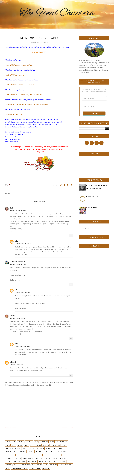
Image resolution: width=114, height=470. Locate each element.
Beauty (25, 448)
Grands (60, 448)
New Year (18, 448)
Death (48, 448)
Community (63, 442)
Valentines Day (54, 451)
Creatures (17, 458)
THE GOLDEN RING (92, 197)
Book (13, 445)
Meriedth (9, 465)
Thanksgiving (55, 445)
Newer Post (11, 428)
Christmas (29, 442)
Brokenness (47, 455)
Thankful (30, 451)
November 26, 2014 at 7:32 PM (22, 346)
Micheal (13, 362)
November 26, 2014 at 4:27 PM (17, 318)
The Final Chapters (57, 13)
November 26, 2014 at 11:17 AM (18, 264)
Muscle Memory (37, 465)
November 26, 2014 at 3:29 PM (22, 292)
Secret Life (53, 465)
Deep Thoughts (11, 442)
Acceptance (24, 455)
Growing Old (10, 455)
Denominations (28, 458)
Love (36, 442)
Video (7, 468)
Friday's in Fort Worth (60, 458)
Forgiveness (44, 442)
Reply (71, 236)
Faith (32, 445)
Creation (21, 442)
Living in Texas (10, 451)
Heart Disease (32, 461)
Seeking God (21, 451)
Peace (26, 445)
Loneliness (9, 448)
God (15, 461)
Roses (45, 465)
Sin (57, 442)
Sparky (12, 315)
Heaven (38, 445)
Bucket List (57, 455)
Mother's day (25, 465)
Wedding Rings (16, 468)
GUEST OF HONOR (91, 208)
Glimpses (8, 461)
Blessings (40, 448)
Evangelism (38, 458)
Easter (54, 448)
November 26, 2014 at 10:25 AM (23, 243)
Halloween (22, 461)
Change (20, 445)
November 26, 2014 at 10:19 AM (18, 210)
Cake (64, 455)
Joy (17, 455)
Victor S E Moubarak (17, 262)
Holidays (46, 445)
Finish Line (47, 458)
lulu (16, 241)
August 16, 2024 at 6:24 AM (16, 364)
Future (64, 445)
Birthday (32, 448)
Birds (32, 455)
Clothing (9, 458)
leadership (45, 468)
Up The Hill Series (41, 451)
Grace (52, 442)
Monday (16, 465)
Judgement (62, 461)
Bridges (38, 455)
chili (38, 468)
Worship (32, 468)
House (41, 461)
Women (25, 468)
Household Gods (50, 461)
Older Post (67, 428)
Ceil (11, 208)
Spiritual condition (65, 465)
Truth (8, 445)
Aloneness (64, 451)
